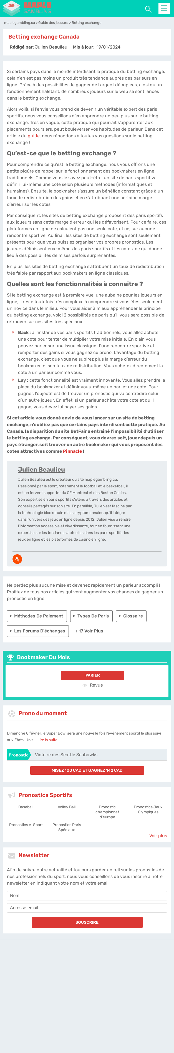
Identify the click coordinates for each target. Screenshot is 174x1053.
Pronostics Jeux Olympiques (148, 809)
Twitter (163, 990)
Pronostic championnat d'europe (107, 812)
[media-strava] (17, 559)
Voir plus (158, 835)
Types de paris (93, 616)
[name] (87, 895)
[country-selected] (84, 1011)
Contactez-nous (133, 990)
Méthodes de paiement (38, 616)
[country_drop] (92, 1011)
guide (34, 135)
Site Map (87, 995)
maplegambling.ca (43, 990)
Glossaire (133, 616)
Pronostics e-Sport (26, 824)
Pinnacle (72, 451)
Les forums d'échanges (39, 631)
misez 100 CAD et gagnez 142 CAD (87, 770)
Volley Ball (66, 807)
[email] (87, 908)
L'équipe (67, 990)
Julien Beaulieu (41, 469)
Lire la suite (47, 740)
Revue (92, 684)
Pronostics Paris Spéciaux (66, 827)
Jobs (151, 990)
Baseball (25, 807)
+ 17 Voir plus (89, 631)
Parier (92, 675)
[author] (51, 47)
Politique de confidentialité (97, 990)
